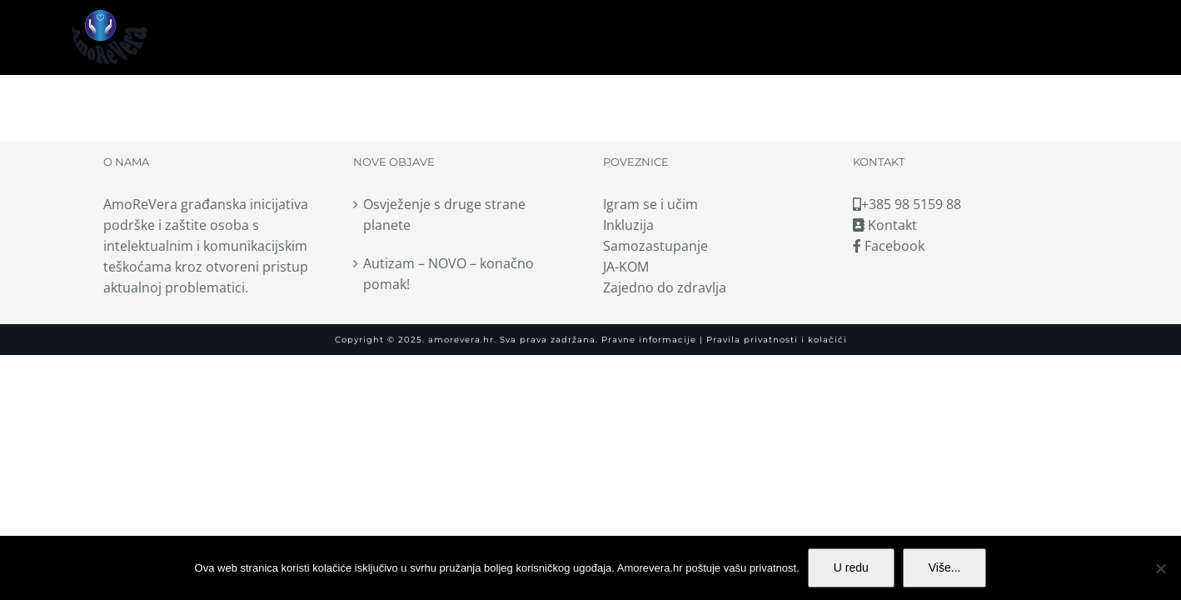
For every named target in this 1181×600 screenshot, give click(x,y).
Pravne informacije (647, 339)
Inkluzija (628, 225)
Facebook (888, 246)
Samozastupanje (655, 246)
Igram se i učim (650, 204)
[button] (1104, 37)
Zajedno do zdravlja (664, 287)
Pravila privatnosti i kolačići (775, 339)
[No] (1160, 568)
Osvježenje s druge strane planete (444, 214)
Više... (945, 567)
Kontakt (885, 225)
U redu (851, 567)
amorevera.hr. (462, 339)
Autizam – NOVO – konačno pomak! (448, 273)
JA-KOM (626, 267)
